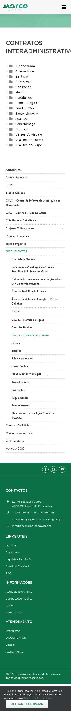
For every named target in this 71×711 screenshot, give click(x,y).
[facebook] (45, 469)
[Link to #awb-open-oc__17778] (64, 7)
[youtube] (62, 469)
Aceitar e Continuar (27, 704)
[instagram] (54, 469)
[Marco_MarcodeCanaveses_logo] (15, 5)
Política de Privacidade (37, 698)
